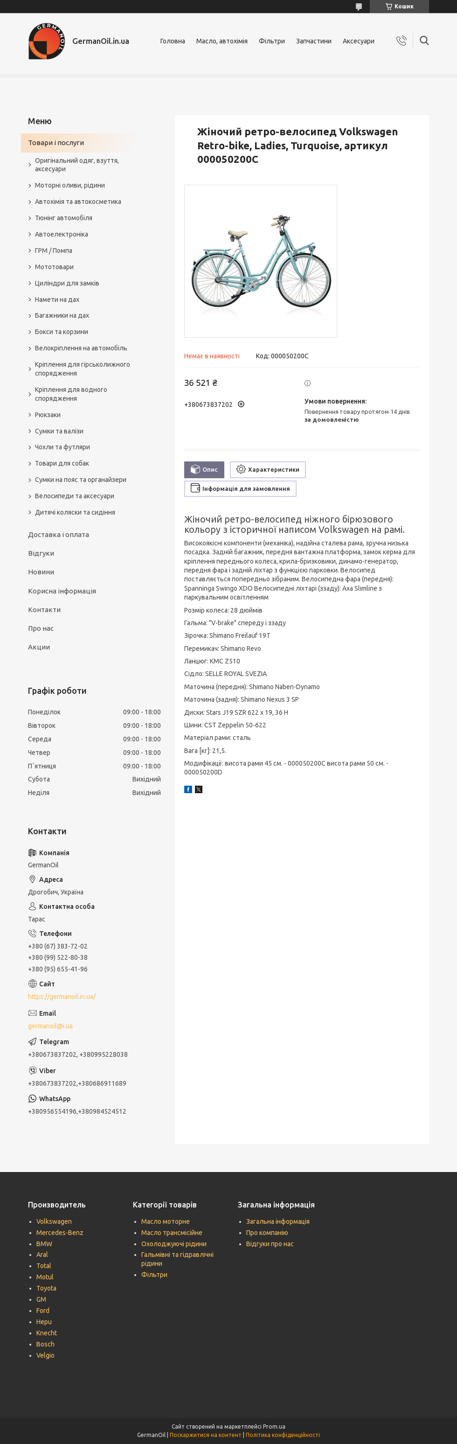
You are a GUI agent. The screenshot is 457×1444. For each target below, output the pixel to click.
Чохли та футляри (62, 447)
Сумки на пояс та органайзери (80, 479)
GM (41, 1299)
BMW (44, 1244)
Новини (41, 572)
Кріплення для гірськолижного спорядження (82, 369)
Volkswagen (54, 1221)
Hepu (44, 1321)
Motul (45, 1277)
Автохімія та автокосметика (78, 201)
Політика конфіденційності (283, 1435)
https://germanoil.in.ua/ (62, 996)
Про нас (41, 628)
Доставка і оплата (58, 534)
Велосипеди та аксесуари (74, 496)
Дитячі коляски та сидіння (75, 512)
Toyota (46, 1288)
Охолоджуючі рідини (174, 1244)
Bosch (45, 1344)
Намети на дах (57, 299)
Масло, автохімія (222, 41)
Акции (39, 647)
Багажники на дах (62, 315)
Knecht (46, 1333)
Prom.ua (274, 1426)
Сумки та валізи (59, 431)
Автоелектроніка (61, 234)
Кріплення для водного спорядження (71, 394)
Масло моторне (165, 1221)
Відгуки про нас (270, 1244)
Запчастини (314, 41)
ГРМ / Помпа (53, 250)
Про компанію (267, 1232)
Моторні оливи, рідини (70, 185)
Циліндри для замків (67, 283)
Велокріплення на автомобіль (81, 348)
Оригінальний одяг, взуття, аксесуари (77, 165)
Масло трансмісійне (171, 1232)
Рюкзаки (48, 415)
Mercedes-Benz (59, 1232)
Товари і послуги (56, 142)
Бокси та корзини (61, 331)
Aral (42, 1254)
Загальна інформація (278, 1221)
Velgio (45, 1355)
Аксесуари (358, 41)
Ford (42, 1310)
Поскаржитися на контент (206, 1435)
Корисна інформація (62, 591)
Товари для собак (62, 463)
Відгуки (41, 553)
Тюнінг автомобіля (63, 218)
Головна (172, 41)
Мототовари (54, 267)
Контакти (44, 610)
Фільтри (272, 41)
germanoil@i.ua (50, 1026)
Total (43, 1266)
